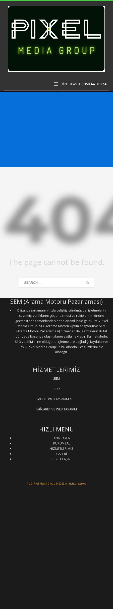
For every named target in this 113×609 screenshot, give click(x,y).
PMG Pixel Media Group (41, 483)
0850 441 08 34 (94, 84)
